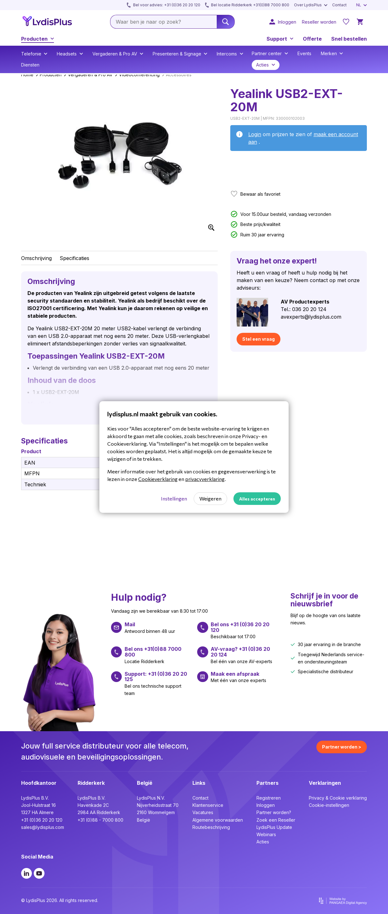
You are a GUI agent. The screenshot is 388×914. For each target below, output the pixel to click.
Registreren (268, 798)
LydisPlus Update (274, 827)
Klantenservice (207, 805)
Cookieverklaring (158, 479)
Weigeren (210, 498)
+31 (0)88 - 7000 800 (100, 820)
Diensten (30, 64)
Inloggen (265, 805)
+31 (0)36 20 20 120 (41, 820)
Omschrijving (36, 258)
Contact (200, 798)
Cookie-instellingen (329, 805)
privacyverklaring (205, 479)
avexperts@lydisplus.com (311, 317)
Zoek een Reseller (275, 820)
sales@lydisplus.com (42, 827)
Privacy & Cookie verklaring (338, 798)
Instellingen (174, 498)
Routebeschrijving (211, 827)
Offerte (312, 39)
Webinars (266, 834)
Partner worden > (341, 746)
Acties (262, 841)
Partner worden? (273, 812)
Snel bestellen (349, 39)
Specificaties (74, 258)
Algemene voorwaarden (217, 820)
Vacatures (202, 812)
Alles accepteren (257, 498)
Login (254, 134)
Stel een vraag (258, 339)
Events (304, 53)
